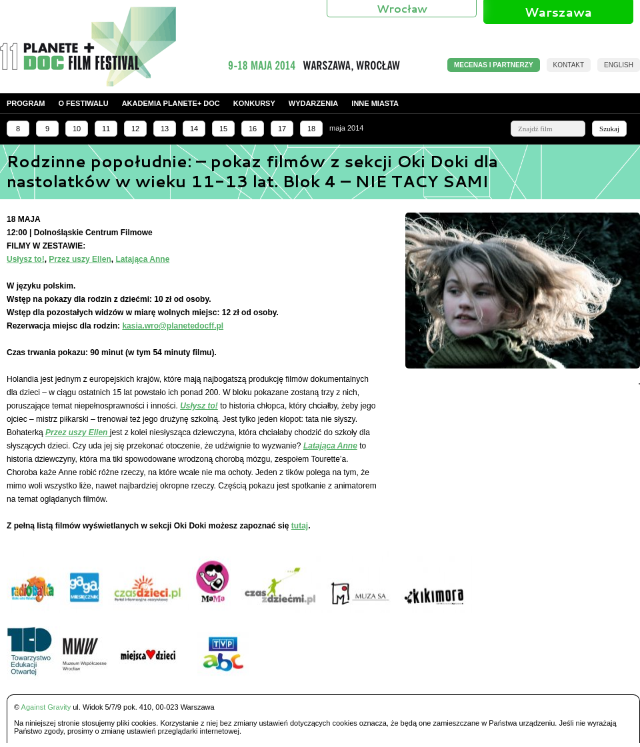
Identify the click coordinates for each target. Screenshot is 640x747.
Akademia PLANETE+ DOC (171, 103)
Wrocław (402, 8)
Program (26, 103)
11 (106, 129)
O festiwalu (83, 103)
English (618, 65)
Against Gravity (46, 707)
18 (311, 129)
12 (135, 129)
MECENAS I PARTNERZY (493, 65)
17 (282, 129)
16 (253, 129)
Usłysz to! (26, 259)
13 (165, 129)
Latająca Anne (142, 259)
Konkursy (254, 103)
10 (77, 129)
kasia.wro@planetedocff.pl (172, 326)
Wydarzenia (314, 103)
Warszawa (558, 12)
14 (194, 129)
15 (223, 129)
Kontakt (568, 65)
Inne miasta (375, 103)
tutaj (299, 525)
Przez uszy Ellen (80, 259)
